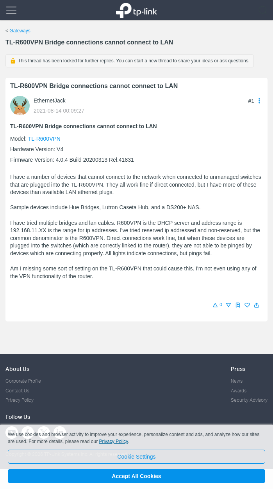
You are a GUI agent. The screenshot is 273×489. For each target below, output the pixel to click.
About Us (17, 368)
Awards (238, 391)
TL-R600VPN (44, 139)
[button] (256, 305)
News (237, 381)
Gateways (19, 31)
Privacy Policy (19, 400)
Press (238, 368)
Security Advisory (249, 400)
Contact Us (17, 391)
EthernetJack (50, 100)
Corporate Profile (23, 381)
